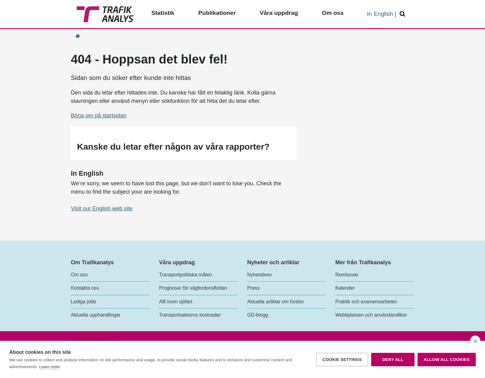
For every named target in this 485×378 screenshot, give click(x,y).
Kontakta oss (85, 288)
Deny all (392, 359)
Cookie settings (342, 359)
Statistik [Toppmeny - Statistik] (162, 13)
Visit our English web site (102, 208)
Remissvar (346, 274)
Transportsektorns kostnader (190, 315)
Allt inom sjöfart (175, 301)
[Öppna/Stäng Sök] (403, 14)
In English (380, 14)
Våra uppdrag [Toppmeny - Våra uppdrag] (279, 13)
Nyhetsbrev (259, 274)
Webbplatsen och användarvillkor (371, 315)
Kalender (345, 288)
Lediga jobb (83, 301)
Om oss (79, 274)
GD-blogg (257, 315)
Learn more (49, 366)
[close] (475, 341)
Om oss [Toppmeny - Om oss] (332, 13)
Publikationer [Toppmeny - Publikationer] (217, 13)
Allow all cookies (447, 359)
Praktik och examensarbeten (366, 301)
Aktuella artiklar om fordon (275, 301)
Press (253, 288)
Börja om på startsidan (99, 115)
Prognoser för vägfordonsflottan (193, 288)
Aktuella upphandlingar (95, 315)
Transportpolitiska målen (185, 274)
